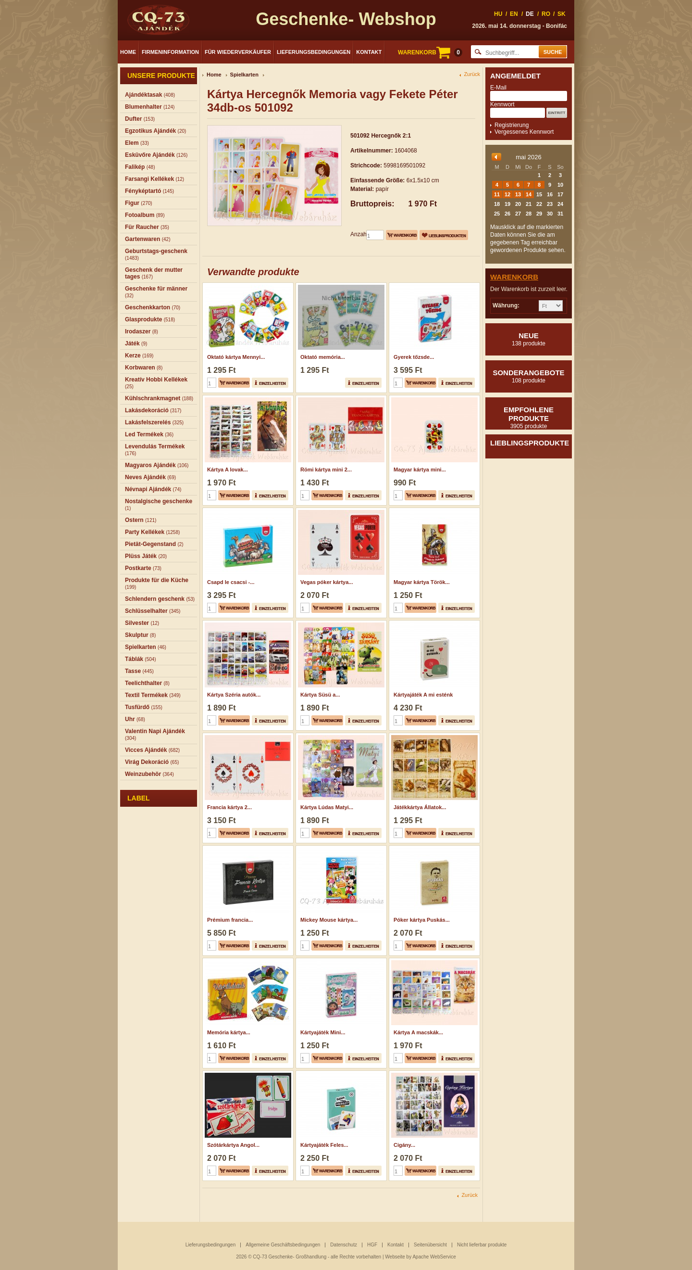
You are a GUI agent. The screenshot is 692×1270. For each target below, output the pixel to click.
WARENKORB (430, 52)
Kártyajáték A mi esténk (423, 695)
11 (497, 194)
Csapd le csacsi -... (230, 582)
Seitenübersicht (430, 1244)
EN (514, 14)
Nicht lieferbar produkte (482, 1244)
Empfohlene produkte (528, 418)
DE (530, 14)
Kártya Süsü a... (320, 695)
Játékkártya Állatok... (420, 807)
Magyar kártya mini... (420, 469)
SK (561, 14)
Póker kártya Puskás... (422, 920)
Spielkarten (244, 74)
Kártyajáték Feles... (324, 1145)
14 (528, 194)
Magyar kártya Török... (422, 582)
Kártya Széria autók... (233, 695)
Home (128, 52)
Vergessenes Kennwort (524, 131)
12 (507, 194)
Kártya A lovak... (227, 469)
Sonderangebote (528, 376)
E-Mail (498, 87)
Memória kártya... (228, 1032)
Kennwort (502, 104)
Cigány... (404, 1145)
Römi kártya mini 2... (326, 469)
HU (498, 14)
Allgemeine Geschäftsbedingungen (283, 1244)
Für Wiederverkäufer (238, 52)
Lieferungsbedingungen (313, 52)
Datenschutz (343, 1244)
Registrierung (511, 125)
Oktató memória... (322, 357)
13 (518, 194)
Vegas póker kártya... (326, 582)
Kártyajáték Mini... (323, 1032)
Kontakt (369, 52)
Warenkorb (514, 277)
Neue (528, 339)
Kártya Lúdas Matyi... (326, 807)
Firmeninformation (170, 52)
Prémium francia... (230, 920)
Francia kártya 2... (229, 807)
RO (546, 14)
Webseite (395, 1256)
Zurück (472, 74)
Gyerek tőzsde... (414, 357)
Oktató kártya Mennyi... (236, 357)
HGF (372, 1244)
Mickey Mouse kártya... (329, 920)
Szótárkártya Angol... (233, 1145)
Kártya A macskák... (418, 1032)
